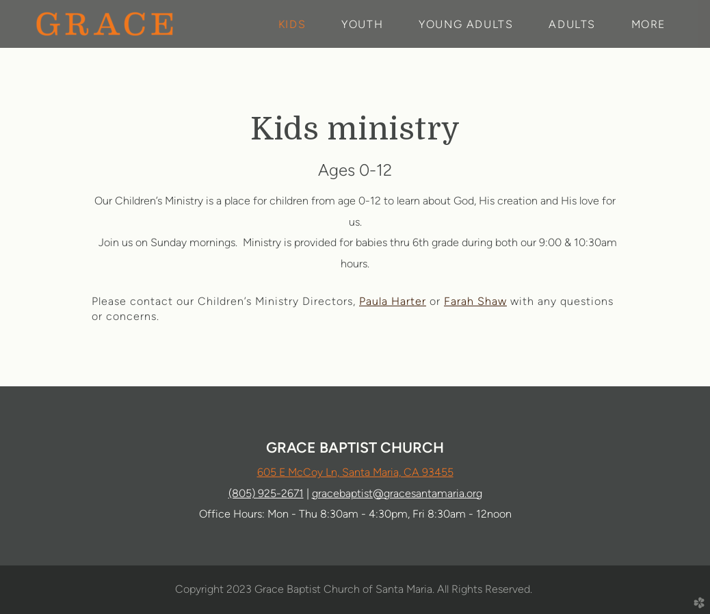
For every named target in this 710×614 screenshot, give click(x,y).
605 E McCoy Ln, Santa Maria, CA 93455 (355, 472)
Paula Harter (392, 301)
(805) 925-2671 (266, 493)
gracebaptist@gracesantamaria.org (397, 493)
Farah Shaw (475, 301)
